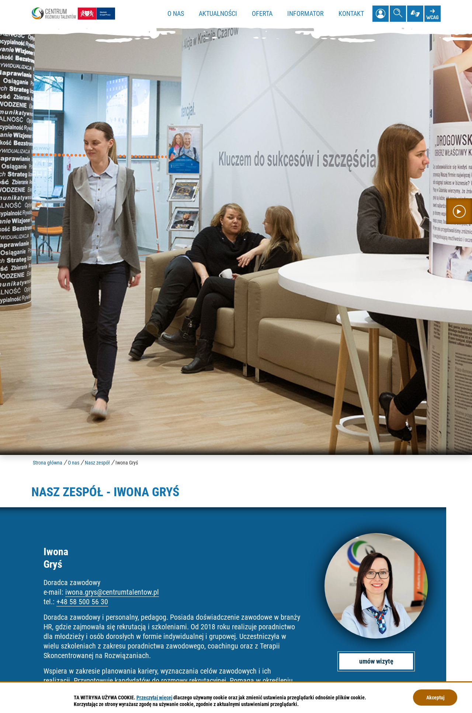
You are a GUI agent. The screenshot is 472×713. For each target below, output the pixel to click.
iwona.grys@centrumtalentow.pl (112, 592)
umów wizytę (376, 661)
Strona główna (47, 463)
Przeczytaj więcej (154, 697)
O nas (73, 463)
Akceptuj (435, 697)
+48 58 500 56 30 (82, 601)
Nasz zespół (97, 463)
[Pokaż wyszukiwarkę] (398, 14)
